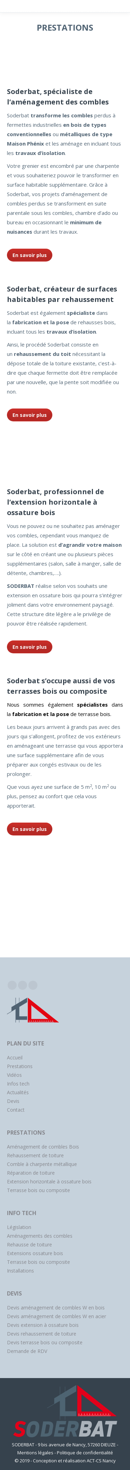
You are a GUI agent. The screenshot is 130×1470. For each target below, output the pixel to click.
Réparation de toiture (31, 1172)
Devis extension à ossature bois (43, 1325)
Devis (13, 1101)
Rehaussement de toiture (35, 1155)
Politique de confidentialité (85, 1452)
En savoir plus (29, 255)
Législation (19, 1227)
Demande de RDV (27, 1351)
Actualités (18, 1092)
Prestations (20, 1066)
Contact (16, 1109)
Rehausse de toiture (29, 1244)
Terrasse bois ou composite (38, 1190)
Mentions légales (35, 1452)
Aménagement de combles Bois (43, 1146)
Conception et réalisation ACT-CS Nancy (74, 1460)
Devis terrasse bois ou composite (45, 1342)
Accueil (15, 1057)
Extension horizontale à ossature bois (49, 1181)
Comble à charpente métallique (42, 1164)
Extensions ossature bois (35, 1253)
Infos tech (18, 1083)
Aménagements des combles (39, 1235)
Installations (20, 1270)
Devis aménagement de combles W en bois (56, 1307)
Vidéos (14, 1075)
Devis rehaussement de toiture (41, 1333)
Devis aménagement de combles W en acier (56, 1316)
